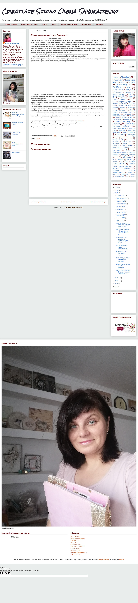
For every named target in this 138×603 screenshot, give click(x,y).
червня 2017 (121, 212)
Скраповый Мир (76, 544)
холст (121, 161)
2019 (116, 187)
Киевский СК (75, 540)
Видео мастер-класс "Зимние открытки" (123, 265)
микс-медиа (131, 134)
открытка (126, 143)
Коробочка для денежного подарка (121, 253)
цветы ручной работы (124, 162)
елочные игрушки (129, 119)
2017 (116, 193)
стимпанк (117, 158)
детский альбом (127, 117)
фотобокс (115, 161)
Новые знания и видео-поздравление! (121, 247)
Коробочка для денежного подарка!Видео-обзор (122, 239)
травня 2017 (121, 215)
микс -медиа (121, 134)
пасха (130, 145)
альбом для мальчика (119, 107)
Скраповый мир (126, 98)
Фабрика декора (124, 102)
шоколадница (118, 176)
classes (128, 89)
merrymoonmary (103, 559)
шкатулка (125, 174)
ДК (130, 94)
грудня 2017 (121, 195)
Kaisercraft (118, 81)
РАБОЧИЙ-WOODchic (78, 552)
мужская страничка (126, 138)
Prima (122, 82)
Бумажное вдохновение (78, 538)
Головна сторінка (11, 24)
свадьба (124, 156)
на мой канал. (79, 121)
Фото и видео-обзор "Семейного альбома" (122, 259)
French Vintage (130, 79)
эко (127, 176)
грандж (117, 117)
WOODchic (117, 87)
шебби (130, 172)
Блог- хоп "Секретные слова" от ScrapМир (18, 114)
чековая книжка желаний (124, 164)
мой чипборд (131, 136)
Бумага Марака (118, 94)
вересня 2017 (121, 204)
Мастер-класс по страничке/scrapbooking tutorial (123, 224)
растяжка (128, 150)
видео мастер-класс (119, 116)
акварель (115, 103)
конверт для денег (123, 121)
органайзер (116, 143)
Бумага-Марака (75, 550)
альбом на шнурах (126, 109)
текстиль (120, 159)
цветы (126, 161)
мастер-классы (129, 132)
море (116, 138)
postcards (118, 92)
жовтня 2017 (121, 201)
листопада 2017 (122, 198)
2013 (116, 286)
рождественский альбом (119, 152)
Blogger (121, 559)
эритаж (132, 176)
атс (131, 112)
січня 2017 (120, 220)
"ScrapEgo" (125, 77)
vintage (128, 92)
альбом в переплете (125, 105)
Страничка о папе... (16, 153)
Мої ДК (44, 24)
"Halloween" (116, 77)
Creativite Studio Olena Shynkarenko (60, 11)
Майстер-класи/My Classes (29, 24)
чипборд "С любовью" (121, 168)
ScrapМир (122, 84)
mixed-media (124, 91)
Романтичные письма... (16, 133)
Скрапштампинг (119, 100)
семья (38, 138)
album (129, 87)
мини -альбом (119, 136)
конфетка (116, 123)
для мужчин (117, 119)
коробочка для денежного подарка (124, 125)
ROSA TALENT (76, 554)
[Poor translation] (7, 573)
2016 (116, 278)
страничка (127, 158)
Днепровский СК (118, 96)
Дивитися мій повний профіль (13, 65)
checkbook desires (118, 89)
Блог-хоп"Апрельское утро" (17, 144)
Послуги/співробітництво (69, 24)
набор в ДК (118, 140)
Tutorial (53, 24)
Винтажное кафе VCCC (78, 546)
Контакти (99, 24)
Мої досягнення (86, 24)
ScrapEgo (73, 542)
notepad (133, 90)
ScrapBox (131, 82)
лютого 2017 (121, 218)
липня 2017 (121, 209)
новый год (127, 141)
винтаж (132, 116)
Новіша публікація (38, 202)
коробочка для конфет (119, 128)
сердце (133, 156)
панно (123, 145)
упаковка (129, 159)
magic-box (116, 91)
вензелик (128, 114)
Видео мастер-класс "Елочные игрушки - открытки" (123, 272)
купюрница (121, 130)
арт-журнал (124, 112)
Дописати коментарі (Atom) (74, 207)
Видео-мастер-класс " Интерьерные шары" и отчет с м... (123, 232)
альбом (123, 103)
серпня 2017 (121, 206)
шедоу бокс (116, 174)
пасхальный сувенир (120, 149)
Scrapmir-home (75, 536)
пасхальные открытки (121, 147)
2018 (116, 190)
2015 (116, 281)
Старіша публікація (98, 202)
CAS (123, 79)
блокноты (116, 114)
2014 (116, 283)
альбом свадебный (119, 110)
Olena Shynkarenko (12, 43)
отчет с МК (116, 145)
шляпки (133, 174)
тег (113, 159)
